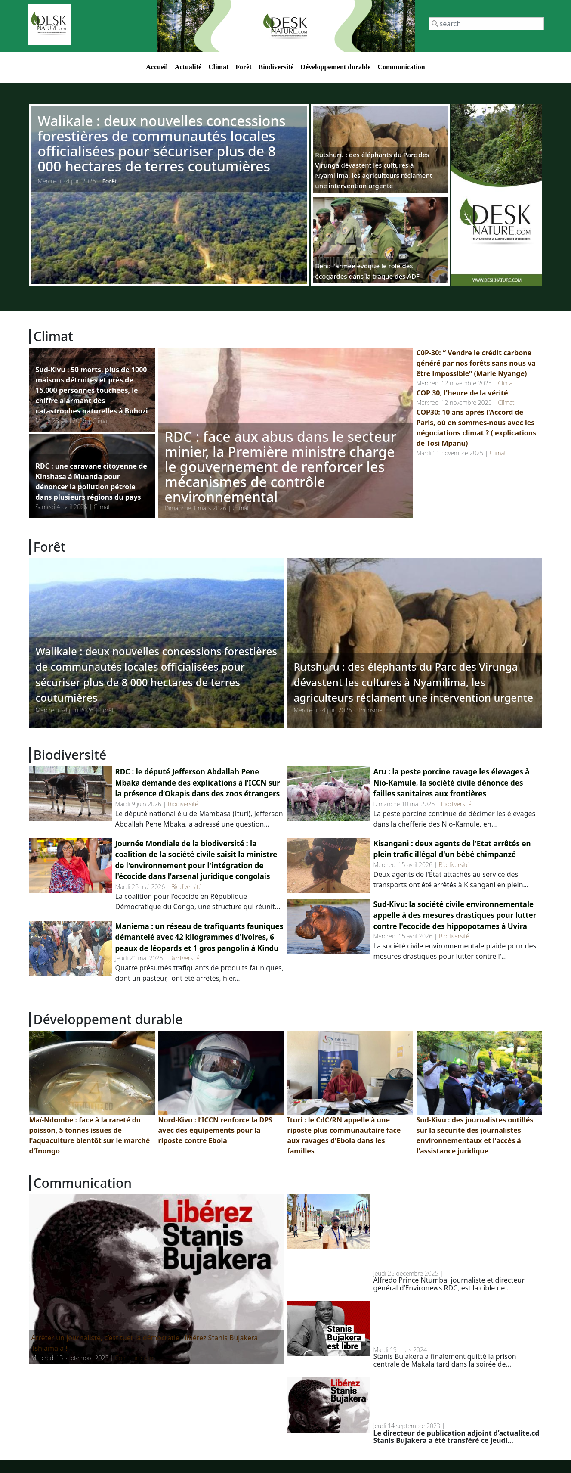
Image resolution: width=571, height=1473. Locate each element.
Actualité (188, 67)
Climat (218, 67)
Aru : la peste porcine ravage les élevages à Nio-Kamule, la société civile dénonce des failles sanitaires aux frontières (451, 783)
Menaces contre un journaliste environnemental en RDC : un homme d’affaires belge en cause (455, 1232)
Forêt (243, 67)
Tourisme (370, 710)
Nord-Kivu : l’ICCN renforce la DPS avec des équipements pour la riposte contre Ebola (215, 1130)
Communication (401, 67)
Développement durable (335, 67)
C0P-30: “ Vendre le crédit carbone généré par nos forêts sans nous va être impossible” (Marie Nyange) (476, 363)
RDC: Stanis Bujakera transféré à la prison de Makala (449, 1400)
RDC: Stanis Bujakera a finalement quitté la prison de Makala (447, 1323)
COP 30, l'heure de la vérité (462, 393)
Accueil (157, 67)
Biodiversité (276, 67)
